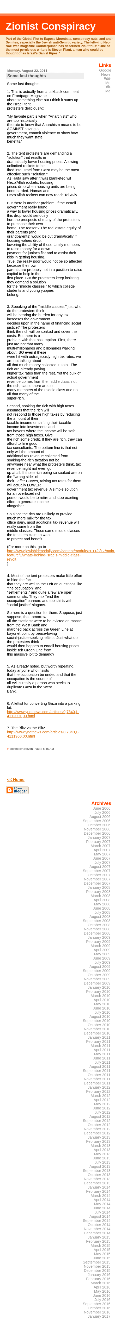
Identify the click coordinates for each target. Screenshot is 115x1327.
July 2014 (102, 1212)
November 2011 (97, 1079)
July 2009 (102, 962)
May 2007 (102, 854)
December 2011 (97, 1083)
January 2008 (99, 887)
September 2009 (96, 971)
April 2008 (102, 900)
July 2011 (102, 1062)
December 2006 (97, 833)
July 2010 (102, 1012)
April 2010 (102, 1000)
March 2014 (101, 1195)
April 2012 (102, 1100)
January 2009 (99, 937)
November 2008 (97, 929)
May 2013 (102, 1154)
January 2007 (99, 837)
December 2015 (97, 1270)
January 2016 (99, 1275)
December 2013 (97, 1183)
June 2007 (102, 858)
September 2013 (96, 1171)
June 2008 (102, 908)
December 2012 (97, 1133)
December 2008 (97, 933)
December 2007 (97, 883)
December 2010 (97, 1033)
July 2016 (102, 1300)
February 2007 (98, 842)
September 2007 (96, 871)
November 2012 (97, 1129)
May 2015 (102, 1254)
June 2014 (102, 1208)
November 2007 (97, 879)
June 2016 (102, 1295)
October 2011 (99, 1075)
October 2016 (99, 1308)
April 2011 (102, 1050)
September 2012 (96, 1121)
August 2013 (100, 1166)
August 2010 (100, 1016)
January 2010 (99, 987)
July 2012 (102, 1112)
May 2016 (102, 1291)
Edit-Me (107, 81)
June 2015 (102, 1258)
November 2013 (97, 1179)
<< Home (16, 779)
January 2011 (99, 1037)
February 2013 (98, 1141)
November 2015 (97, 1266)
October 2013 (99, 1175)
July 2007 (102, 862)
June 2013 (102, 1158)
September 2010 (96, 1021)
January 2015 (99, 1237)
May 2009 (102, 954)
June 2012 (102, 1108)
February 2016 (98, 1279)
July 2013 (102, 1162)
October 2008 (99, 925)
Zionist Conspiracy (51, 26)
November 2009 (97, 979)
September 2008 (96, 921)
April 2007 (102, 850)
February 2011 (98, 1041)
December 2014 (97, 1233)
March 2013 (101, 1146)
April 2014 (102, 1200)
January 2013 (99, 1137)
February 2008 (98, 892)
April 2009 (102, 950)
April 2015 (102, 1250)
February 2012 (98, 1091)
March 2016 (101, 1283)
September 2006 (96, 821)
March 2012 (101, 1096)
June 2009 (102, 958)
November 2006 (97, 829)
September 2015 (96, 1262)
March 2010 (101, 996)
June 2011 (102, 1058)
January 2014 (99, 1187)
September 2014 (96, 1220)
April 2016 (102, 1287)
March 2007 (101, 846)
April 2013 (102, 1150)
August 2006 (100, 817)
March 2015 (101, 1245)
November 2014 (97, 1229)
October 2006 (99, 825)
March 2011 (101, 1046)
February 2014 (98, 1191)
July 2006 (102, 812)
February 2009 (98, 941)
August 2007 (100, 867)
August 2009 (100, 966)
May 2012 (102, 1104)
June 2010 (102, 1008)
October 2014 (99, 1225)
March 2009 (101, 946)
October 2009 (99, 975)
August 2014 (100, 1216)
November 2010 (97, 1029)
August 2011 (100, 1066)
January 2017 (99, 1316)
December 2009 (97, 983)
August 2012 (100, 1116)
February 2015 (98, 1241)
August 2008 (100, 917)
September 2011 (96, 1071)
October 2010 (99, 1025)
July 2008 (102, 912)
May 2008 (102, 904)
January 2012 (99, 1087)
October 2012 (99, 1125)
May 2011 (102, 1054)
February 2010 (98, 991)
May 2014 (102, 1204)
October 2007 (99, 875)
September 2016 (96, 1304)
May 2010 (102, 1004)
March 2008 (101, 896)
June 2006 (102, 808)
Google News (105, 72)
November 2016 (97, 1312)
